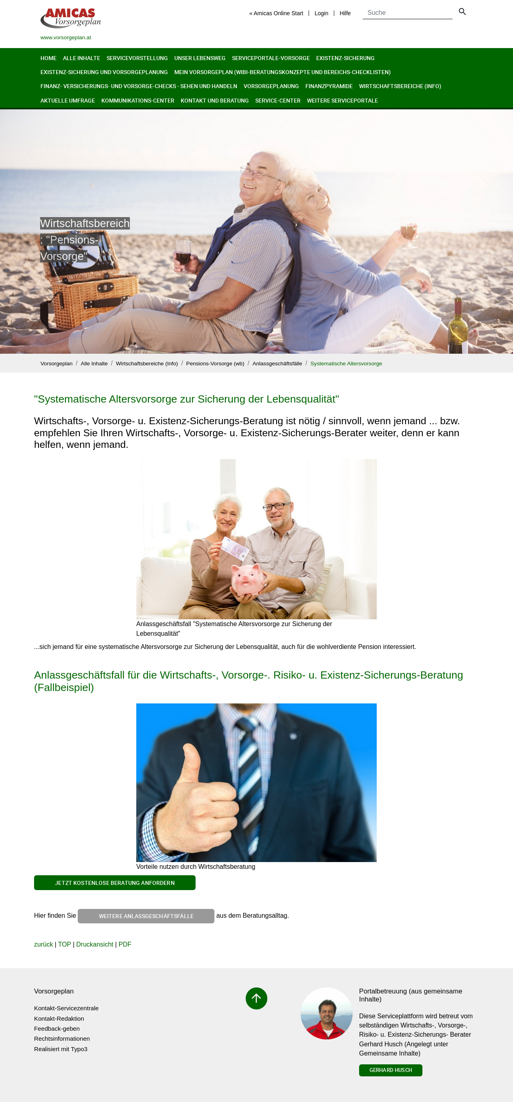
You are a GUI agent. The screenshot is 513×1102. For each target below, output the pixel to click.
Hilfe (345, 13)
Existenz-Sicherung (345, 58)
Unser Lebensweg (200, 58)
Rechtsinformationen (62, 1038)
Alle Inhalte (81, 58)
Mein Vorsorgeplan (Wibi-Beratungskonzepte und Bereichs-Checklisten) (282, 72)
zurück (43, 944)
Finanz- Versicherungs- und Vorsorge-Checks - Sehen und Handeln (138, 86)
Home (48, 58)
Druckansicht (94, 944)
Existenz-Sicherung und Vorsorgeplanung (104, 72)
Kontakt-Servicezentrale (66, 1008)
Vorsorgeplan (56, 364)
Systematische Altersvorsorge (346, 364)
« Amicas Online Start (276, 13)
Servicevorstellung (137, 58)
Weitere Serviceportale (342, 100)
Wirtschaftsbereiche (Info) (400, 86)
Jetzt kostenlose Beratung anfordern (115, 882)
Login (321, 13)
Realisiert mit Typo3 (60, 1049)
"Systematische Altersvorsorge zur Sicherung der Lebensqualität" (186, 399)
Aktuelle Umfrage (67, 100)
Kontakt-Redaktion (59, 1018)
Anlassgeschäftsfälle (277, 364)
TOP (64, 944)
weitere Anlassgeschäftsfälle (146, 916)
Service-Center (278, 100)
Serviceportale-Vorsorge (271, 58)
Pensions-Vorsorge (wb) (215, 364)
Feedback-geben (57, 1028)
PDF (125, 944)
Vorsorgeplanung (271, 86)
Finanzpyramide (329, 86)
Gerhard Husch (391, 1070)
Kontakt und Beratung (215, 100)
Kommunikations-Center (137, 100)
